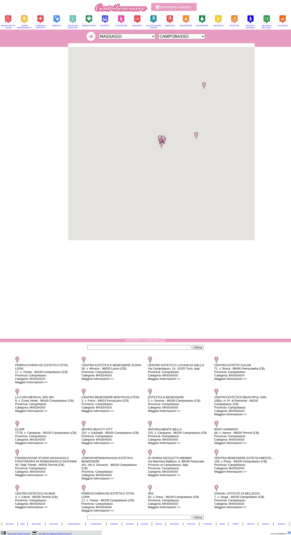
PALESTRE (234, 26)
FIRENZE (114, 524)
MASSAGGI (137, 26)
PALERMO (174, 524)
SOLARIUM (283, 26)
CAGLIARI (53, 524)
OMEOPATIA (218, 26)
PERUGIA (191, 524)
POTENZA (207, 524)
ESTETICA (104, 26)
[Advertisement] (161, 45)
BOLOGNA (36, 524)
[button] (161, 145)
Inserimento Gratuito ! (176, 7)
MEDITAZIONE (186, 26)
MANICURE (170, 26)
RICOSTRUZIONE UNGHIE (153, 27)
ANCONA (9, 524)
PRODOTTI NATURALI (250, 27)
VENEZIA (281, 524)
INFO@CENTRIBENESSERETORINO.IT (55, 534)
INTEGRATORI (121, 26)
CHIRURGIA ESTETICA (40, 27)
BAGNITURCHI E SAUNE (8, 27)
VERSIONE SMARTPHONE (18, 534)
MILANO (144, 524)
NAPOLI (159, 524)
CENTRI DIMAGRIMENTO (24, 27)
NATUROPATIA (202, 26)
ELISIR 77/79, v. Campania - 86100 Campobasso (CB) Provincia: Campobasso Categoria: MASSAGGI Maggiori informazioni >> (46, 436)
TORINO (235, 524)
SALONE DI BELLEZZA (266, 27)
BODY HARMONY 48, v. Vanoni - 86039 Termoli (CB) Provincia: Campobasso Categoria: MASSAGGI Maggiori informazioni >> (236, 436)
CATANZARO (95, 524)
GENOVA (130, 524)
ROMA (222, 524)
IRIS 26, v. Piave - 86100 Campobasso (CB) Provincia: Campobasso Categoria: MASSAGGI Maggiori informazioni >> (173, 500)
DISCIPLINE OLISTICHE (73, 27)
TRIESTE (266, 524)
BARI (22, 524)
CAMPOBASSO (73, 524)
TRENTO (250, 524)
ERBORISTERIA (89, 26)
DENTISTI (57, 26)
